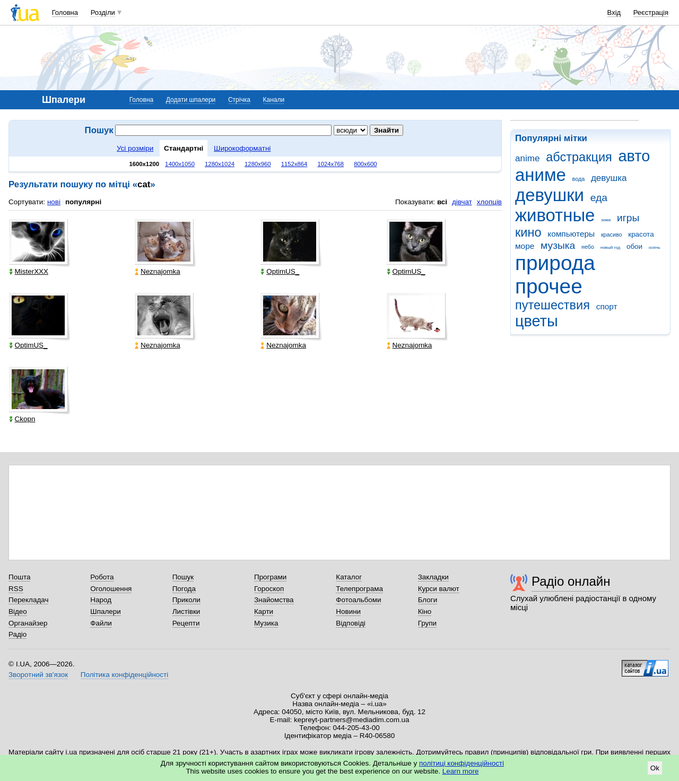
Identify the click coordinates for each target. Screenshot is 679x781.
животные (555, 215)
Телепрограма (359, 589)
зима (606, 220)
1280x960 (258, 164)
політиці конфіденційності (461, 763)
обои (634, 246)
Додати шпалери (190, 99)
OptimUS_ (279, 271)
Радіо (17, 634)
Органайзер (27, 623)
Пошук (183, 577)
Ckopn (22, 419)
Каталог (349, 577)
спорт (606, 306)
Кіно (425, 611)
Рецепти (186, 623)
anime (527, 158)
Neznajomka (157, 271)
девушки (549, 195)
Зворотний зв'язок (38, 675)
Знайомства (274, 600)
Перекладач (28, 600)
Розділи (103, 12)
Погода (184, 589)
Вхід (614, 12)
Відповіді (350, 623)
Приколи (186, 600)
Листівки (186, 611)
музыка (558, 245)
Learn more (460, 771)
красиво (611, 234)
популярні (83, 202)
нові (53, 202)
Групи (427, 623)
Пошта (19, 577)
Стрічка (239, 99)
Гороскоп (269, 589)
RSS (15, 589)
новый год (610, 247)
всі (442, 202)
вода (578, 179)
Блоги (428, 600)
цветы (536, 321)
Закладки (433, 577)
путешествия (552, 305)
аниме (540, 175)
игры (628, 217)
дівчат (462, 202)
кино (528, 232)
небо (587, 247)
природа (555, 262)
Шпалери (105, 611)
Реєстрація (650, 12)
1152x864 (294, 164)
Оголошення (111, 589)
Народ (100, 600)
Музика (266, 623)
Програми (270, 577)
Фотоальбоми (358, 600)
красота (641, 234)
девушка (609, 178)
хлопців (489, 202)
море (524, 245)
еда (598, 197)
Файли (101, 623)
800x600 (365, 164)
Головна (65, 12)
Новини (348, 611)
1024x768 (330, 164)
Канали (274, 99)
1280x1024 (219, 164)
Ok (654, 768)
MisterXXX (28, 271)
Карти (263, 611)
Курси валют (438, 589)
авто (634, 155)
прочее (548, 286)
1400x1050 (180, 164)
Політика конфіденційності (124, 675)
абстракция (579, 157)
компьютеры (571, 233)
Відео (17, 611)
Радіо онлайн (571, 581)
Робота (102, 577)
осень (654, 247)
